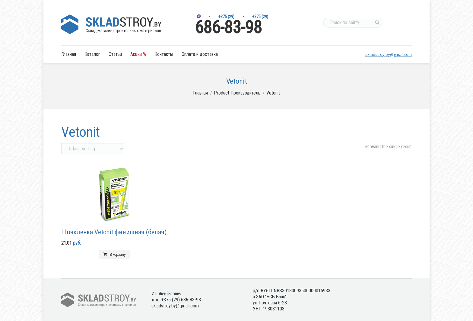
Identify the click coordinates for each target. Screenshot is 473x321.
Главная (200, 93)
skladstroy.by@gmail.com (388, 54)
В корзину (117, 254)
